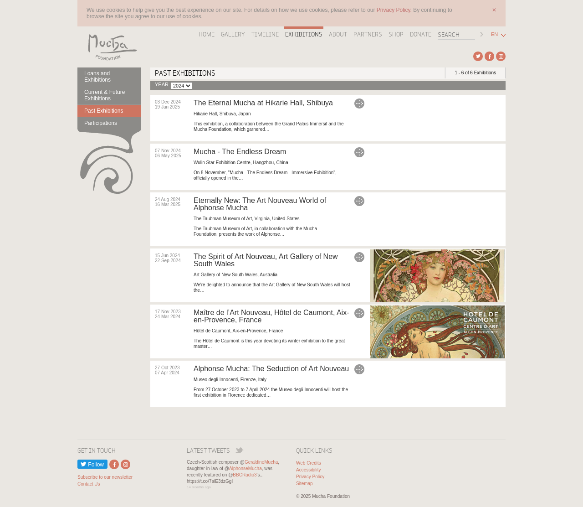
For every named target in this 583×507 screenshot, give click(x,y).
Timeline (265, 34)
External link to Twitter (478, 56)
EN (494, 34)
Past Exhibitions (103, 111)
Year (162, 84)
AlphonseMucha (245, 468)
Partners (367, 34)
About (338, 34)
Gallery (233, 34)
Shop (396, 34)
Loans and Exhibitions (97, 76)
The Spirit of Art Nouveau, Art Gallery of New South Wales (266, 260)
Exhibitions (303, 34)
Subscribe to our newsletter (105, 477)
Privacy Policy (310, 476)
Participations (100, 123)
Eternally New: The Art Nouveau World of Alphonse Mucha (260, 204)
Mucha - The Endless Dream (240, 151)
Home (207, 34)
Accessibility (308, 469)
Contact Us (88, 483)
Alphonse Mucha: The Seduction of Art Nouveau (271, 368)
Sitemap (304, 483)
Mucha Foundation (109, 46)
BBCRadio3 (244, 474)
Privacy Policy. (395, 10)
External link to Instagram (501, 56)
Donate (420, 34)
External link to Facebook (489, 56)
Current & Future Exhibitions (104, 95)
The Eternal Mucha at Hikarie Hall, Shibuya (263, 103)
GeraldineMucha (261, 462)
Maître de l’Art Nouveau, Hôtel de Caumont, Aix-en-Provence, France (271, 316)
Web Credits (308, 463)
